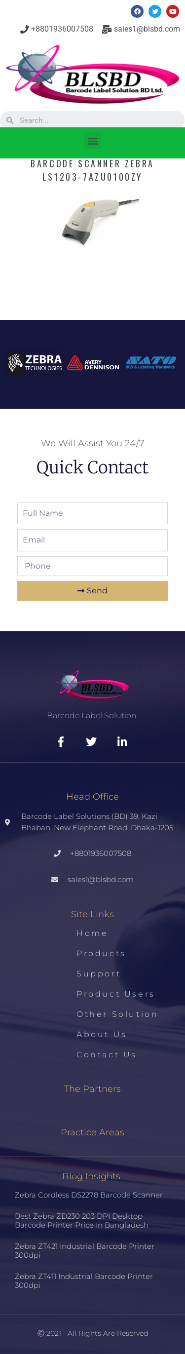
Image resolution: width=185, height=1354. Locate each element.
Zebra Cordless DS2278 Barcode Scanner (89, 1194)
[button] (92, 140)
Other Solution (117, 1014)
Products (101, 953)
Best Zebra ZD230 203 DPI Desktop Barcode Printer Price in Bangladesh (81, 1220)
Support (98, 973)
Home (92, 933)
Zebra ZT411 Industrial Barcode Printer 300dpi (84, 1281)
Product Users (115, 994)
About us (101, 1034)
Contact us (106, 1054)
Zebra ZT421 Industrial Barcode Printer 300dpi (84, 1250)
